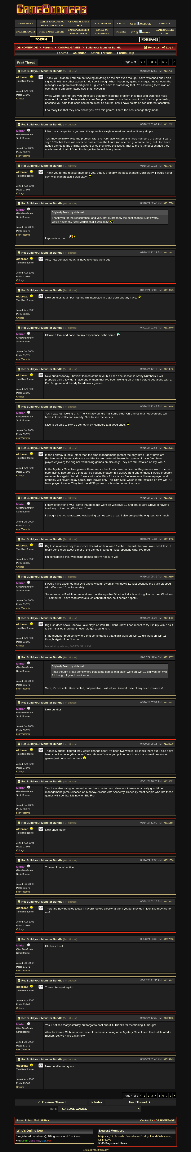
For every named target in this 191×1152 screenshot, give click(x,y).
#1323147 (168, 980)
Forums (48, 47)
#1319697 (168, 657)
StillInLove (104, 1139)
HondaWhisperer (160, 1136)
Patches (121, 32)
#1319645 (168, 369)
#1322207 (168, 901)
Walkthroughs (25, 32)
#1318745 (168, 290)
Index (96, 1102)
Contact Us (147, 1120)
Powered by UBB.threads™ (95, 1150)
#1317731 (168, 252)
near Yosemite (23, 156)
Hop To (53, 1109)
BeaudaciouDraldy (136, 1136)
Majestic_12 (106, 1136)
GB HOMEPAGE (27, 47)
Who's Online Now (30, 1130)
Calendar (79, 53)
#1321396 (168, 860)
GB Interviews (102, 23)
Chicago (20, 98)
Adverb (119, 1136)
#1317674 (168, 165)
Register (151, 47)
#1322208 (168, 939)
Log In (168, 47)
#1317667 (168, 71)
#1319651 (168, 448)
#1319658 (168, 539)
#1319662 (168, 618)
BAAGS (121, 23)
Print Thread (26, 62)
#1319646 (168, 406)
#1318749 (168, 327)
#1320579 (168, 744)
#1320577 (168, 702)
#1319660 (168, 576)
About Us (164, 23)
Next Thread (140, 1102)
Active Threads (101, 53)
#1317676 (168, 203)
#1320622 (168, 781)
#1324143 (168, 1059)
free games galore (51, 32)
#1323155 (168, 1018)
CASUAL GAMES (69, 47)
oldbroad (22, 77)
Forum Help (125, 53)
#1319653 (168, 498)
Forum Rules (24, 1120)
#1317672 (168, 124)
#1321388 (168, 822)
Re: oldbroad (70, 71)
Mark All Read (42, 1120)
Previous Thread (51, 1102)
